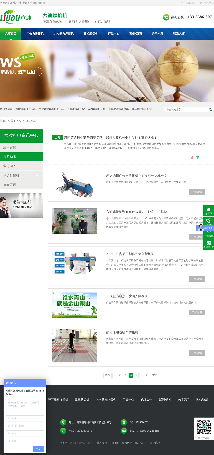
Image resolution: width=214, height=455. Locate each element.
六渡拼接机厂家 (76, 109)
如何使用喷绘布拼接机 (122, 332)
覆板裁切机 (91, 33)
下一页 (144, 375)
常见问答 (9, 166)
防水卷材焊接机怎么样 (51, 109)
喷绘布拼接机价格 (119, 109)
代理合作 (146, 399)
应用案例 (9, 147)
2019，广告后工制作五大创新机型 (130, 254)
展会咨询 (9, 184)
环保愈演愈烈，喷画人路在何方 (128, 296)
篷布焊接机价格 (96, 109)
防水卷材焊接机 (106, 399)
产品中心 (113, 33)
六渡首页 (10, 33)
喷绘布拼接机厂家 (142, 109)
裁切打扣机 (11, 175)
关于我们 (184, 399)
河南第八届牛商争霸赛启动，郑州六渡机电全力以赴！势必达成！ (110, 137)
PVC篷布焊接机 (64, 33)
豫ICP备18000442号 (80, 442)
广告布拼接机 (35, 33)
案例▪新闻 (135, 33)
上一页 (117, 375)
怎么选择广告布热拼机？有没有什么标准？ (136, 175)
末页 (154, 375)
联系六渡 (179, 33)
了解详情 (197, 192)
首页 (19, 121)
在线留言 (191, 2)
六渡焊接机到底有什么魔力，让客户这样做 (136, 212)
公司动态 (31, 121)
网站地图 (209, 2)
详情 (197, 157)
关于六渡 (157, 33)
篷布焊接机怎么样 (26, 109)
